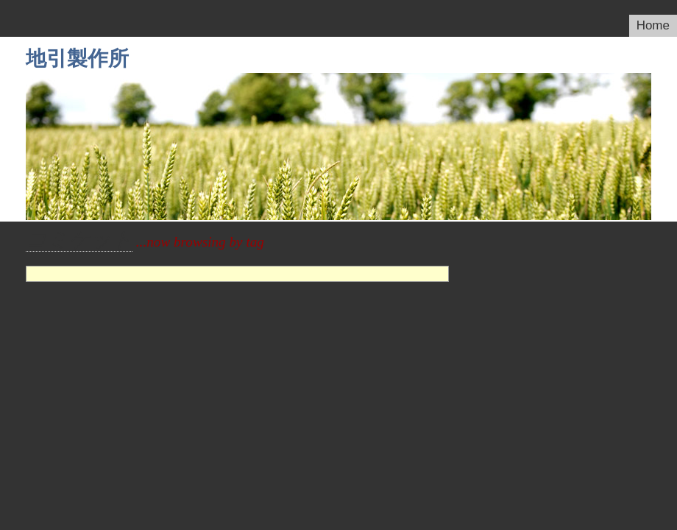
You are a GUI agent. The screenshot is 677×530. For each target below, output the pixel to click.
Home (653, 25)
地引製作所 (77, 58)
